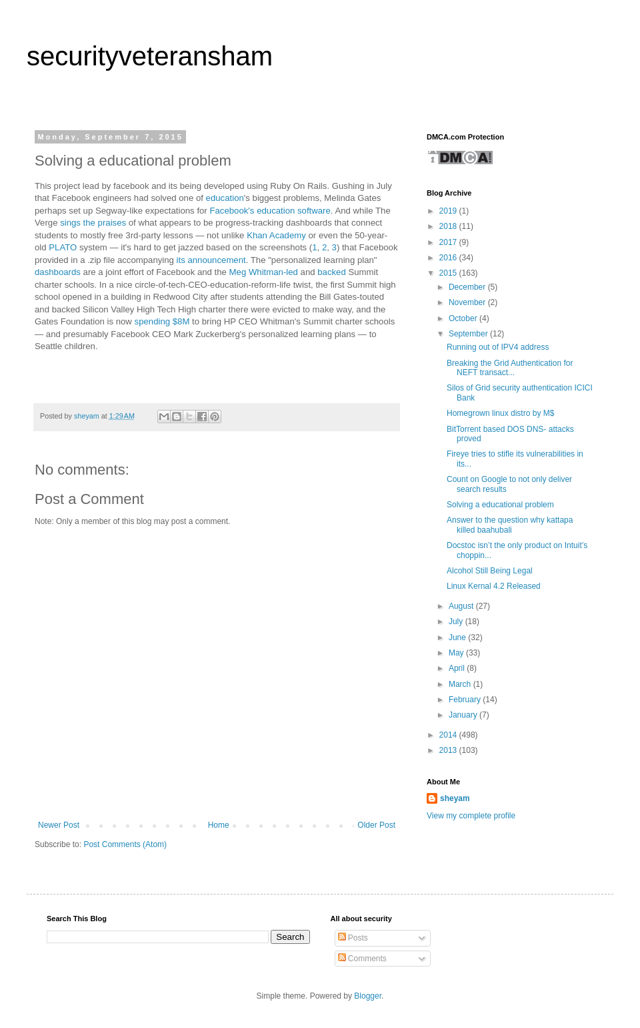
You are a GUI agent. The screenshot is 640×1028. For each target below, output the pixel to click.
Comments (362, 958)
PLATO (63, 247)
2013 (449, 750)
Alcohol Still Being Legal (490, 570)
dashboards (59, 272)
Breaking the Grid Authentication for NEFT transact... (510, 367)
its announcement (211, 260)
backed (331, 272)
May (457, 653)
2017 (449, 242)
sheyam (455, 798)
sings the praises (93, 223)
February (466, 699)
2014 (449, 735)
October (464, 318)
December (468, 287)
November (468, 302)
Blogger (367, 996)
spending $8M (162, 321)
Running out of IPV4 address (498, 347)
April (458, 668)
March (461, 684)
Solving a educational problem (500, 504)
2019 (449, 211)
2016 (449, 257)
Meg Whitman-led (263, 272)
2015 (449, 273)
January (464, 715)
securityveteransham (150, 56)
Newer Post (58, 825)
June (458, 637)
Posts (353, 938)
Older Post (376, 825)
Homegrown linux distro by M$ (500, 413)
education (225, 198)
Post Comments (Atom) (125, 844)
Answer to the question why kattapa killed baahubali (510, 524)
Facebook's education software (269, 211)
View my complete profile (471, 815)
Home (218, 825)
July (457, 621)
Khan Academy (276, 235)
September (469, 333)
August (462, 606)
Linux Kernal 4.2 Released (494, 586)
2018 (449, 226)
